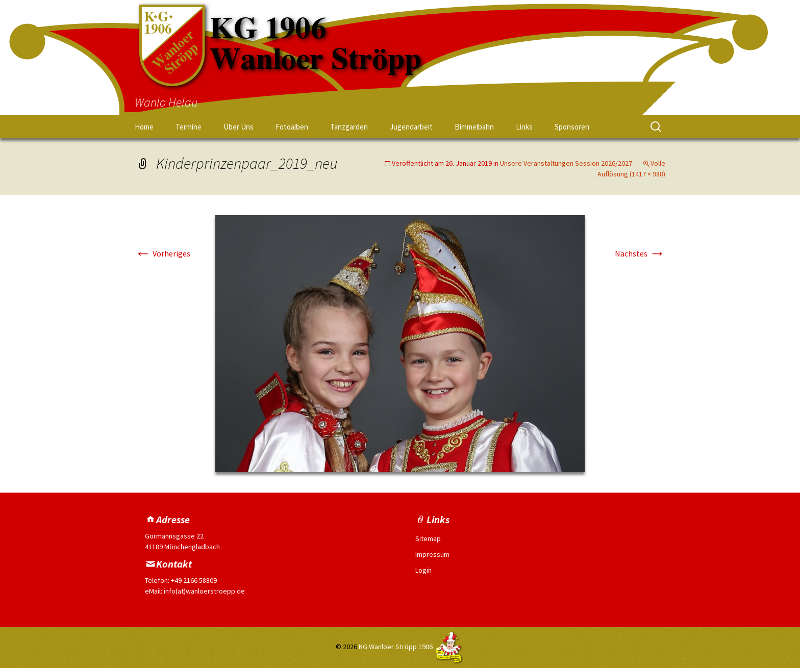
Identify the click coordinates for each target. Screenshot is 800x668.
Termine (189, 127)
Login (423, 570)
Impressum (432, 554)
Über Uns (238, 127)
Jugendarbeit (411, 127)
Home (144, 127)
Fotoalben (292, 127)
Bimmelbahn (474, 127)
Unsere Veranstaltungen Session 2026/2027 (566, 163)
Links (524, 127)
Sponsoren (572, 127)
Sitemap (428, 538)
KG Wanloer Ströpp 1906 (396, 647)
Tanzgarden (349, 127)
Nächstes (640, 253)
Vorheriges (162, 253)
